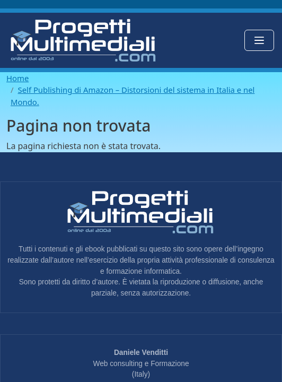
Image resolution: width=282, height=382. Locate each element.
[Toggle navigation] (259, 40)
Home (17, 78)
